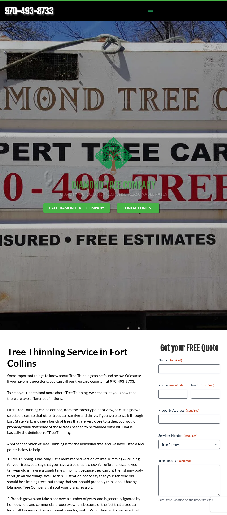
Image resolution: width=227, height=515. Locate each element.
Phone (170, 385)
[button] (150, 10)
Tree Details (174, 461)
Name (170, 360)
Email (202, 385)
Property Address (178, 410)
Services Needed (177, 435)
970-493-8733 (29, 11)
